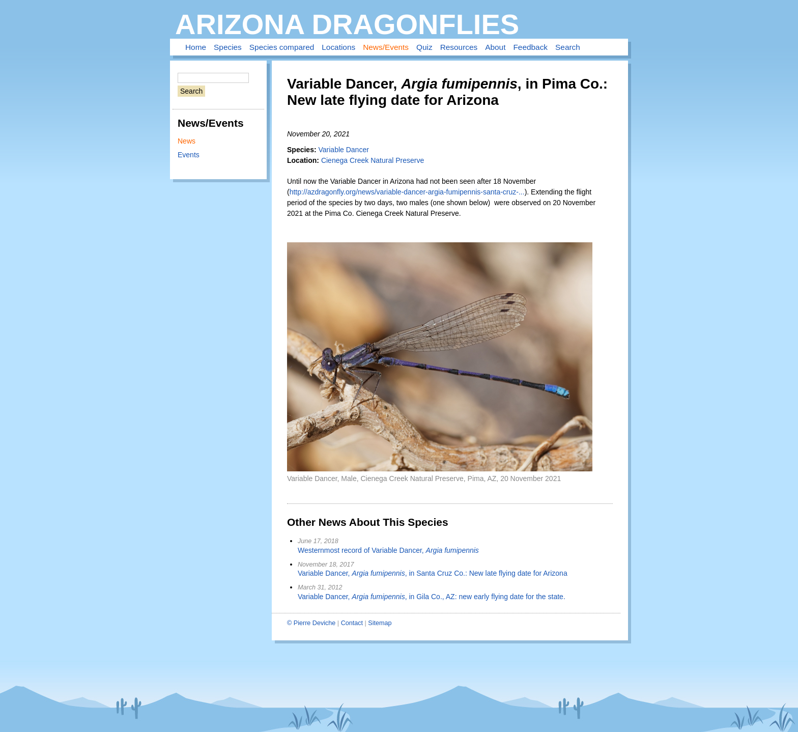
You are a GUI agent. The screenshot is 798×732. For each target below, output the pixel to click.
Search (567, 47)
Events (189, 155)
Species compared (281, 47)
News (186, 141)
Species (228, 47)
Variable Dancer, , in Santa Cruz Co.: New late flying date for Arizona (432, 573)
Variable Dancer (343, 150)
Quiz (424, 47)
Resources (459, 47)
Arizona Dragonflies (347, 24)
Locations (338, 47)
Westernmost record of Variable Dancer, (388, 550)
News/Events (386, 47)
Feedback (530, 47)
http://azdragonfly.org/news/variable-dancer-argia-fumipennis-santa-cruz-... (407, 192)
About (495, 47)
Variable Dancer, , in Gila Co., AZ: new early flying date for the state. (431, 597)
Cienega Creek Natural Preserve (372, 160)
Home (195, 47)
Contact (352, 623)
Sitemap (379, 623)
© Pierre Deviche (311, 623)
